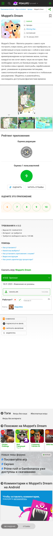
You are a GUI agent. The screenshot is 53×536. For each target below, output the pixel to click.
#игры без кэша (20, 414)
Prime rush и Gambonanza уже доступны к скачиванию (23, 470)
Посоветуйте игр (14, 459)
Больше (46, 454)
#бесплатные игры (39, 414)
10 (46, 207)
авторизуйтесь (20, 499)
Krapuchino (19, 307)
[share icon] (49, 9)
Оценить (15, 187)
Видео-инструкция (10, 257)
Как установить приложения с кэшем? (18, 254)
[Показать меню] (3, 3)
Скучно (7, 464)
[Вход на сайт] (50, 3)
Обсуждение (9, 526)
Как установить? (9, 248)
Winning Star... (31, 29)
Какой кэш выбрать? (11, 251)
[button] (50, 87)
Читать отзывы (36, 187)
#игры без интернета (11, 418)
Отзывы (26, 526)
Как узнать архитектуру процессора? (18, 259)
